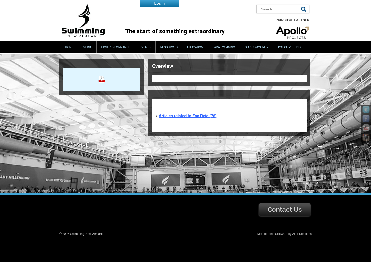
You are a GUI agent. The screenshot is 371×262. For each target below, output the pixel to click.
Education (195, 47)
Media (87, 47)
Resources (169, 47)
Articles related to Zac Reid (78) (187, 115)
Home (69, 47)
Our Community (256, 47)
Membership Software (272, 234)
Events (145, 47)
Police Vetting (289, 47)
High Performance (115, 47)
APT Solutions (302, 234)
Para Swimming (224, 47)
